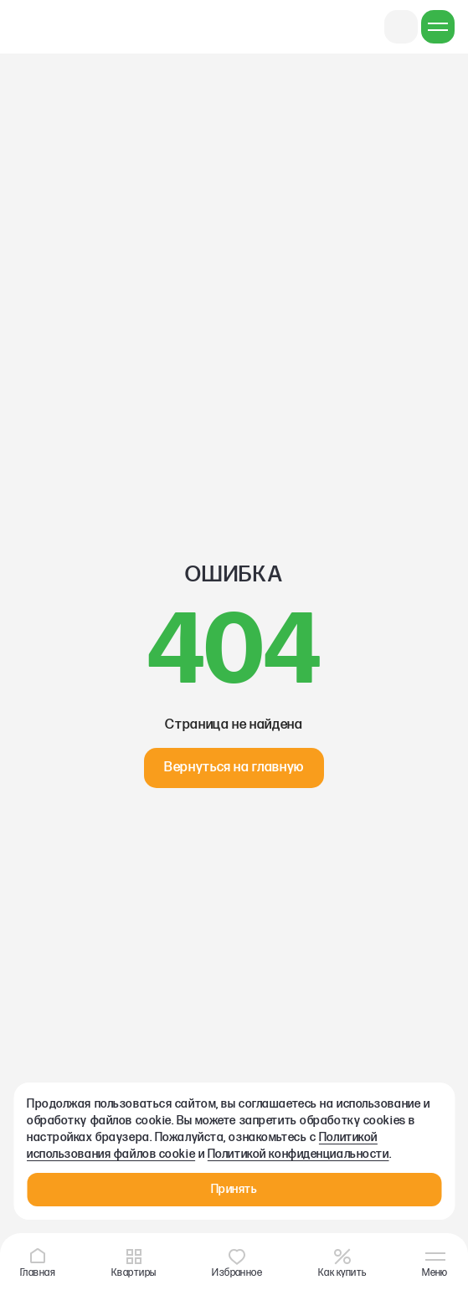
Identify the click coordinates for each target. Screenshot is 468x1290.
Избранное (237, 1261)
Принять (234, 1189)
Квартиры (134, 1261)
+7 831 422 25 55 (401, 27)
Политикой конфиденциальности (298, 1154)
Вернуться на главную (234, 768)
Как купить (342, 1261)
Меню (435, 1264)
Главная (37, 1261)
